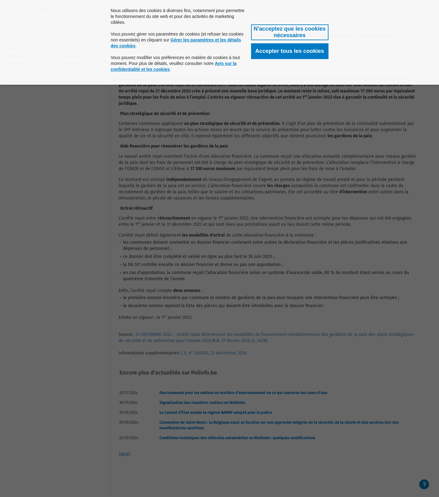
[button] (289, 32)
